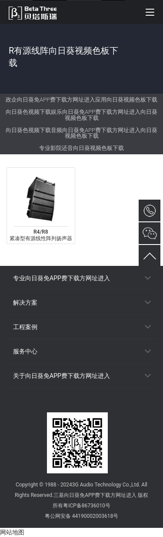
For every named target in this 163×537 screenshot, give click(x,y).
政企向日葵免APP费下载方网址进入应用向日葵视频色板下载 (81, 99)
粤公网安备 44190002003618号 (81, 516)
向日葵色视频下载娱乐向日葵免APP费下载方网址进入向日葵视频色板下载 (81, 115)
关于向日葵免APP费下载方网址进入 (61, 375)
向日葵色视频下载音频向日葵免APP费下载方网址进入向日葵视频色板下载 (81, 133)
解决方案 (25, 302)
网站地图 (12, 532)
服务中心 (25, 351)
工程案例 (25, 326)
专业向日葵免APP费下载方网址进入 (61, 278)
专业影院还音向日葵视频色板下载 (81, 148)
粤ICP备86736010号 (86, 506)
